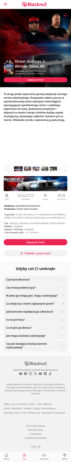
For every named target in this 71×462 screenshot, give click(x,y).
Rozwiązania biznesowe (53, 412)
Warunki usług (35, 429)
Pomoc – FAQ (35, 404)
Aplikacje (47, 404)
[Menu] (5, 4)
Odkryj (7, 404)
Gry (13, 404)
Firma (24, 412)
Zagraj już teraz (35, 79)
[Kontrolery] (44, 456)
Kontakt (27, 408)
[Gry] (24, 456)
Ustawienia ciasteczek (35, 437)
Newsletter (16, 408)
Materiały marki (12, 412)
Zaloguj (36, 408)
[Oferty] (64, 456)
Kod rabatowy (48, 408)
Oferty (7, 408)
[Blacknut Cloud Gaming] (34, 4)
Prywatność (35, 433)
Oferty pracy (34, 412)
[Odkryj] (6, 456)
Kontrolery (21, 404)
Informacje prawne (35, 425)
